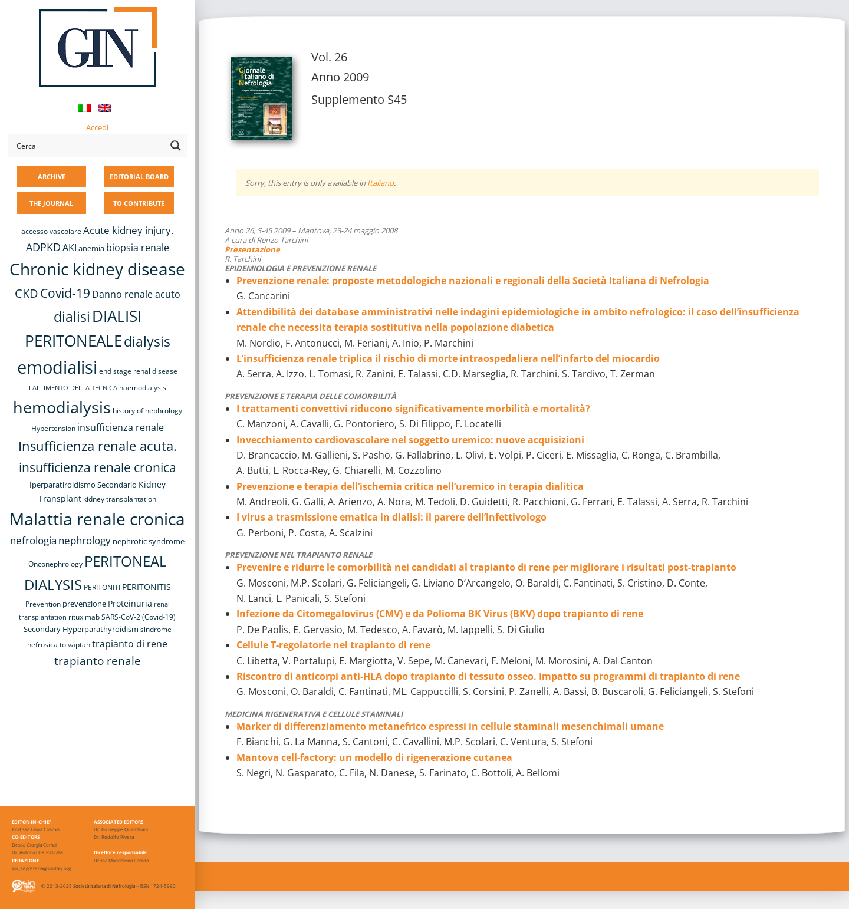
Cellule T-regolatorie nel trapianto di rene (333, 644)
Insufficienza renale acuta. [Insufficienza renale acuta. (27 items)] (97, 445)
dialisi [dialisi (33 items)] (72, 316)
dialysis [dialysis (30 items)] (147, 341)
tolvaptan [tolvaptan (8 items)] (75, 644)
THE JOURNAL (51, 203)
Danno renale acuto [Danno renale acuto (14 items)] (136, 294)
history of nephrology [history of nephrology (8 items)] (147, 410)
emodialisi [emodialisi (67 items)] (57, 367)
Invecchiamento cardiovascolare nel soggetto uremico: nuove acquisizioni (410, 439)
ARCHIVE (51, 176)
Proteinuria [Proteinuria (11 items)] (130, 603)
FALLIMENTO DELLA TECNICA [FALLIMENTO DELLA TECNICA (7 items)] (73, 388)
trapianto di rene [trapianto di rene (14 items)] (129, 643)
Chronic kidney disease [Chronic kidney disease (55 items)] (97, 269)
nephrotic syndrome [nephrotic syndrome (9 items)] (149, 541)
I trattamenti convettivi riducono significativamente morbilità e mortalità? (413, 408)
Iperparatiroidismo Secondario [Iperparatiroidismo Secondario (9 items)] (83, 484)
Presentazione (252, 249)
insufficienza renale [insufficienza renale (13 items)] (120, 427)
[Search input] (89, 145)
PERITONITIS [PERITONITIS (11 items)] (146, 586)
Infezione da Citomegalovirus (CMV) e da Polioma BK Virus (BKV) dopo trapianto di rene (439, 613)
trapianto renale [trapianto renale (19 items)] (97, 660)
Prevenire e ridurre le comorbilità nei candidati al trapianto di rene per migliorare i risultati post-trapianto (486, 567)
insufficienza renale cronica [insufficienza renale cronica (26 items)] (97, 467)
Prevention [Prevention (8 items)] (43, 604)
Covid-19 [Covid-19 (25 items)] (65, 293)
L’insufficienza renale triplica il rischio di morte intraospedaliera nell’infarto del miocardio (448, 358)
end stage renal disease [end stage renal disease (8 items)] (138, 371)
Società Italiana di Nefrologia (104, 885)
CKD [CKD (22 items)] (26, 293)
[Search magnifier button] (176, 145)
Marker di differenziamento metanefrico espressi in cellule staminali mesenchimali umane (450, 726)
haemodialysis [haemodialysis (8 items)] (142, 387)
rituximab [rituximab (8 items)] (84, 616)
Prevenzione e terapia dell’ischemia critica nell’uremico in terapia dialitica (410, 486)
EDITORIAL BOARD (139, 176)
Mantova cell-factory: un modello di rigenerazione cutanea (374, 757)
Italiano (380, 182)
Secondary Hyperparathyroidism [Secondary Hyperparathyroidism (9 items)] (81, 629)
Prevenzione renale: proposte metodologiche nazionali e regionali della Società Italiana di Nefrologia (472, 280)
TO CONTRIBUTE (138, 203)
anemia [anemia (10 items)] (91, 248)
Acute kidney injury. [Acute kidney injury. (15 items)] (128, 230)
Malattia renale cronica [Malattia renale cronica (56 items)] (97, 519)
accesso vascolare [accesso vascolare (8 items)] (51, 231)
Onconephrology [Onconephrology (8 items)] (55, 563)
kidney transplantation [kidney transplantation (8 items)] (119, 499)
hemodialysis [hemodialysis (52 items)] (62, 407)
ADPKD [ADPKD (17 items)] (43, 247)
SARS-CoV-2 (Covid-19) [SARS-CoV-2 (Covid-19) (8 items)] (138, 616)
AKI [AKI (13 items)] (69, 247)
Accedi (97, 127)
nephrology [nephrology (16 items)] (84, 540)
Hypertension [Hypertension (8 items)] (53, 428)
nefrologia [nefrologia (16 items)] (33, 540)
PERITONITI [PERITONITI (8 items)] (102, 587)
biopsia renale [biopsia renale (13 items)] (137, 247)
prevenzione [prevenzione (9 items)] (84, 603)
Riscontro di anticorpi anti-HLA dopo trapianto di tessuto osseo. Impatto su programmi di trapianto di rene (488, 676)
